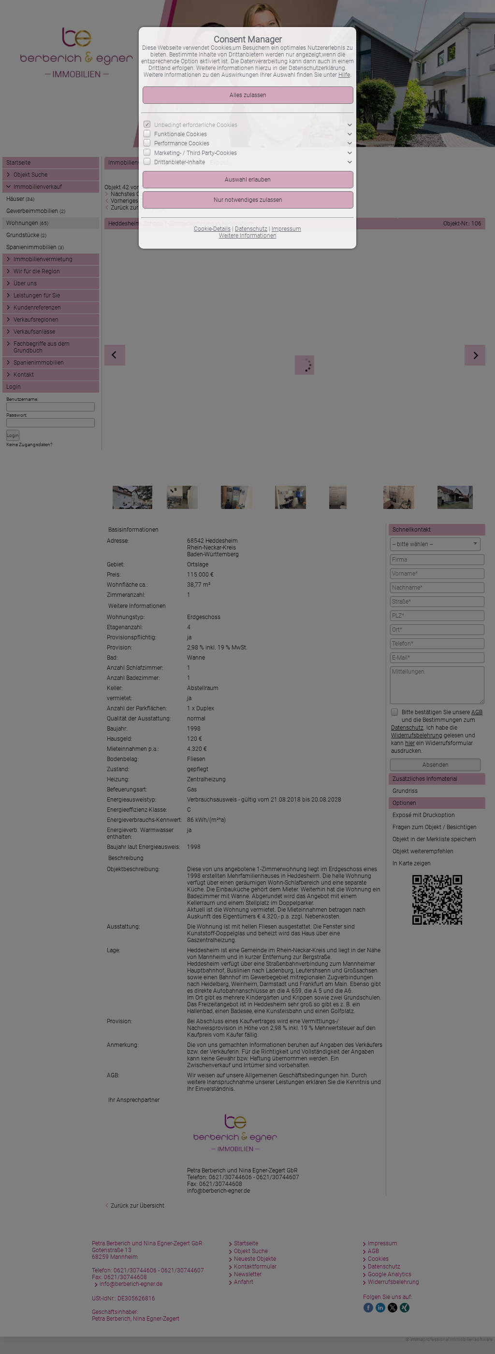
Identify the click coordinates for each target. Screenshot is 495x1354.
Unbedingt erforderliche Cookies (195, 125)
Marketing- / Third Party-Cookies (195, 152)
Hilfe (344, 74)
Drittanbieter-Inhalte (179, 162)
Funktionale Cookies (180, 134)
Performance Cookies (181, 143)
